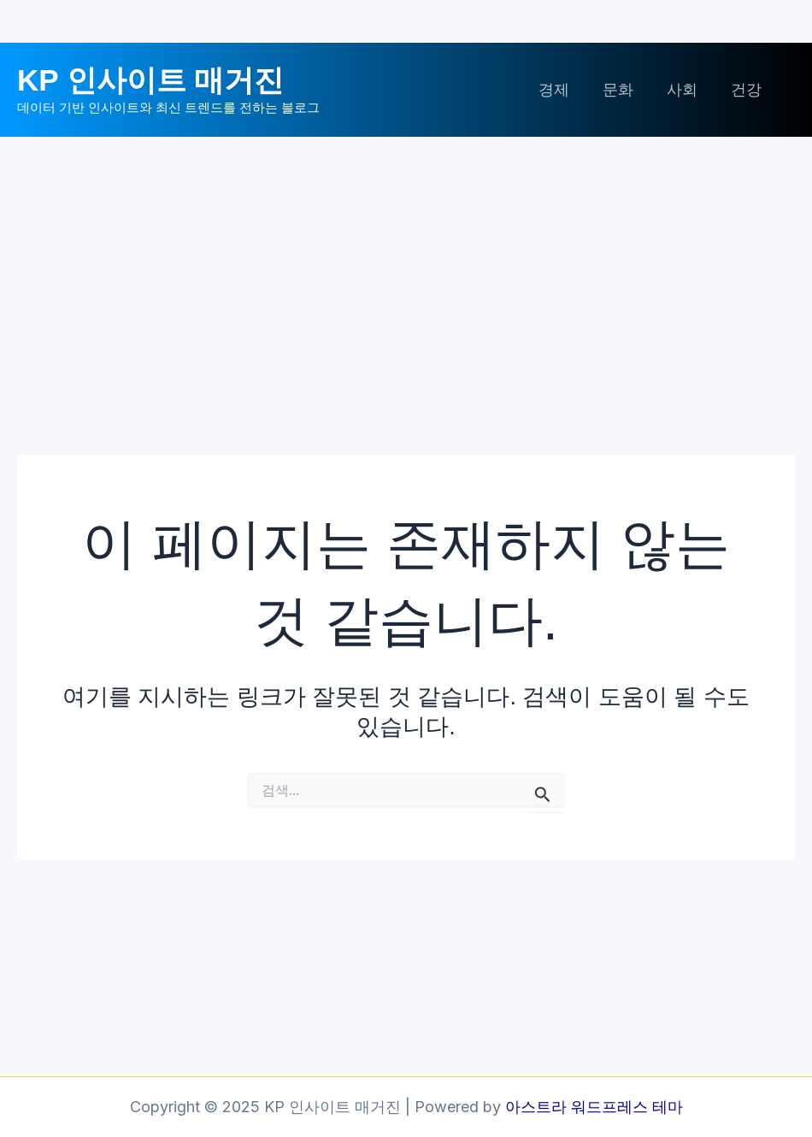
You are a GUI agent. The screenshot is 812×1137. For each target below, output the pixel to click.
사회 (685, 89)
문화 (624, 89)
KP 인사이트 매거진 (150, 80)
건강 (747, 89)
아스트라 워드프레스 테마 (594, 1107)
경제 (562, 89)
